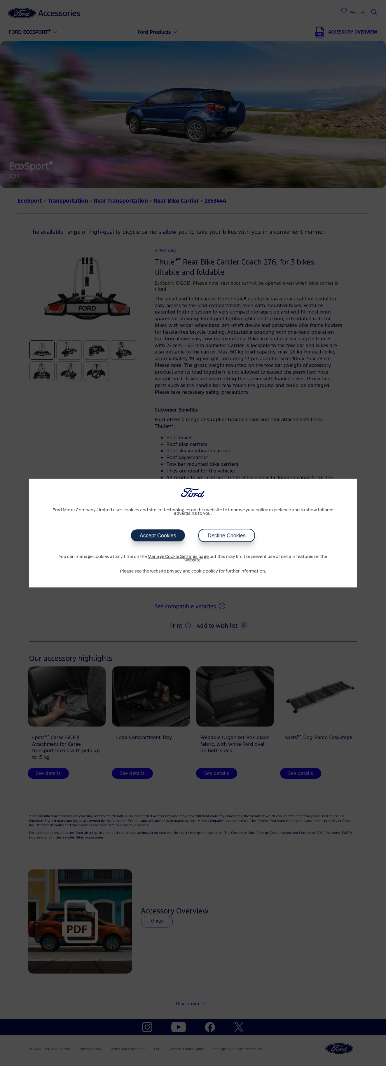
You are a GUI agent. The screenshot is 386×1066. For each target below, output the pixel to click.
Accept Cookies (158, 535)
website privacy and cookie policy (184, 571)
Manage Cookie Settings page (178, 557)
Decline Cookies (227, 535)
